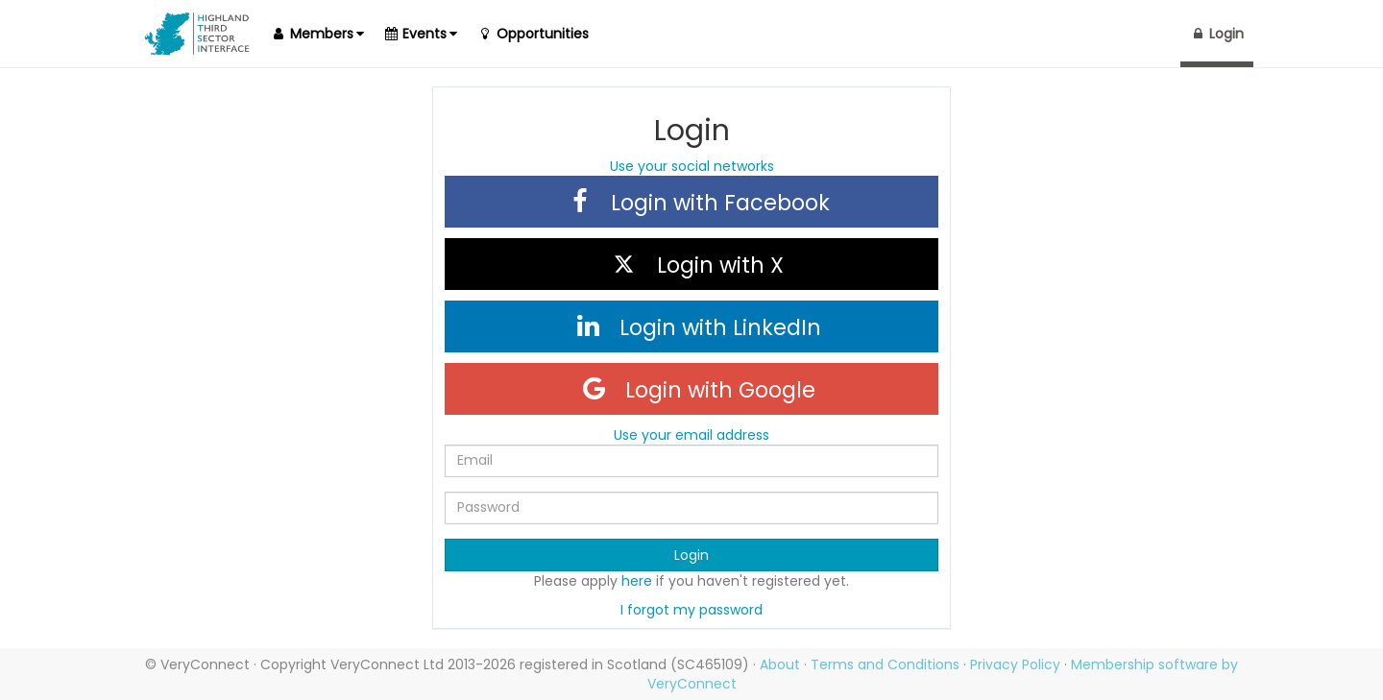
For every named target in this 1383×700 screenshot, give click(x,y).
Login (691, 555)
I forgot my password (691, 609)
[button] (317, 33)
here (636, 581)
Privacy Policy (1015, 664)
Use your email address (691, 435)
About (780, 664)
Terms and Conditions (885, 664)
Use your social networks (692, 166)
